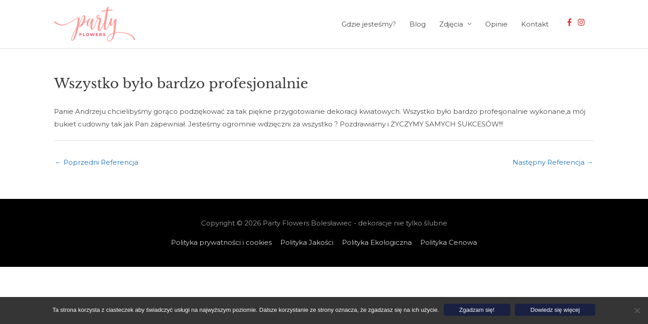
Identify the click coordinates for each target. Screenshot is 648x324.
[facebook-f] (571, 22)
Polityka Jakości (306, 242)
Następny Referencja (553, 162)
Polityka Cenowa (448, 242)
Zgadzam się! (477, 309)
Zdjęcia (451, 24)
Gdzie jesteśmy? (369, 24)
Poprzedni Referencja (96, 162)
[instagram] (582, 22)
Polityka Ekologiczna (377, 242)
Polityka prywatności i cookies (221, 242)
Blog (418, 24)
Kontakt (535, 24)
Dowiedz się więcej (555, 309)
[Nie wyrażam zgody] (636, 310)
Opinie (496, 24)
